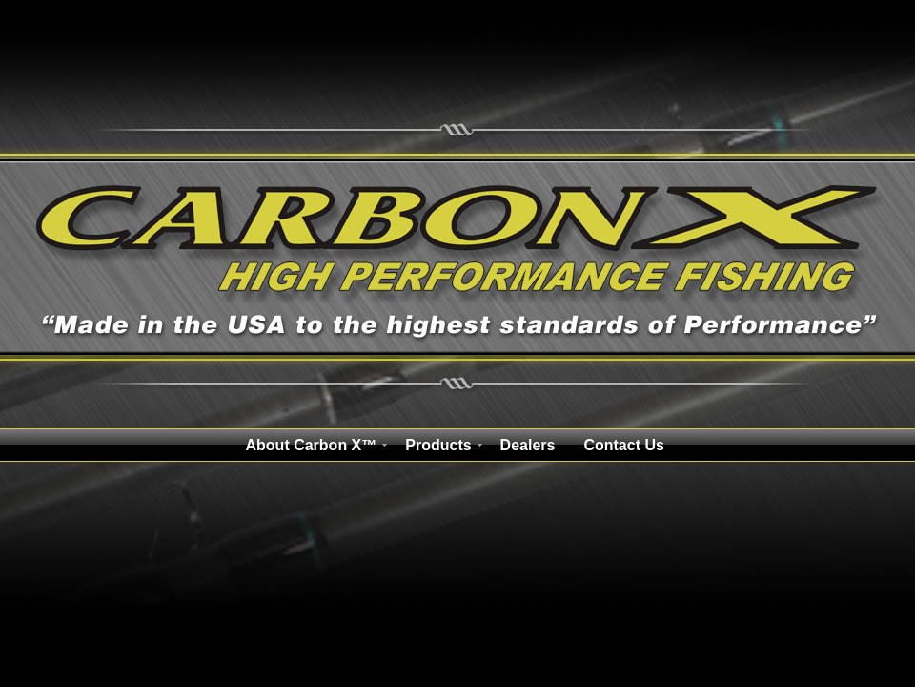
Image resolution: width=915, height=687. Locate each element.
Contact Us (623, 445)
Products (438, 445)
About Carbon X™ (311, 445)
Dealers (528, 445)
